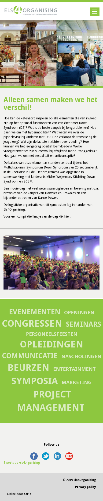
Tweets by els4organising (22, 462)
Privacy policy (85, 487)
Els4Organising (85, 480)
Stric (27, 494)
